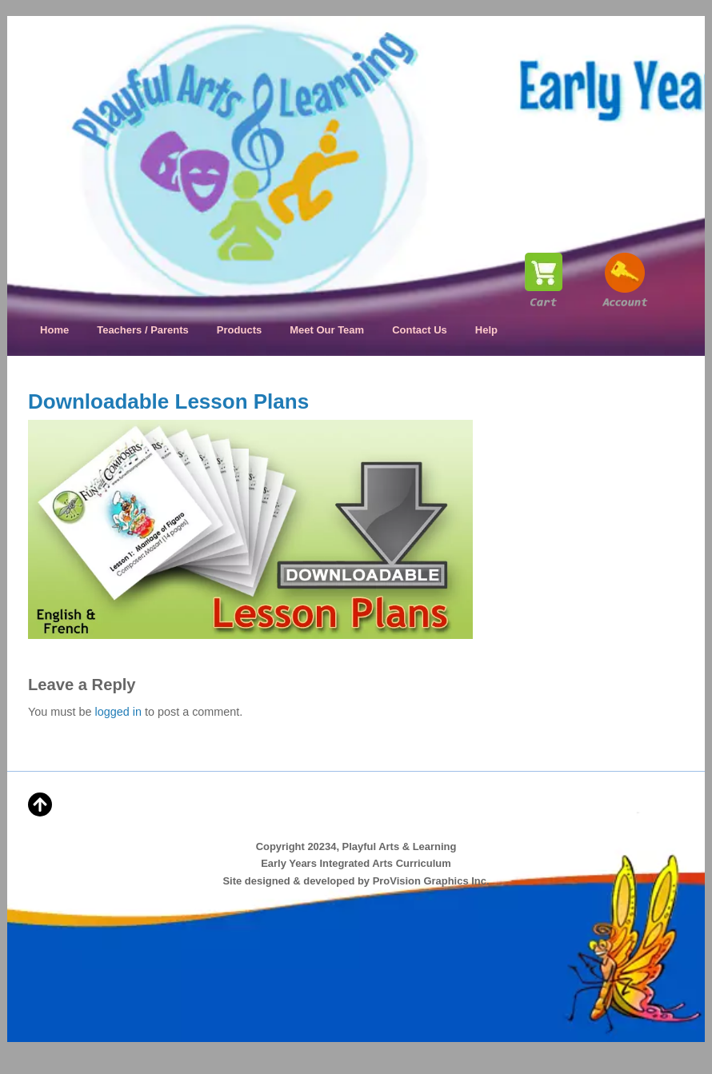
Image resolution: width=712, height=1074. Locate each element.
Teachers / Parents (143, 330)
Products (239, 330)
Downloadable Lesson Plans (168, 401)
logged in (118, 711)
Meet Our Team (327, 330)
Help (486, 330)
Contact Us (419, 330)
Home (54, 330)
